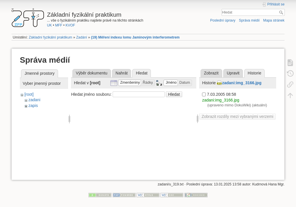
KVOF (70, 25)
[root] (29, 94)
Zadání (81, 37)
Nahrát (122, 73)
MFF (58, 25)
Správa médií (249, 20)
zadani (34, 99)
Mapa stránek (274, 20)
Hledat (282, 12)
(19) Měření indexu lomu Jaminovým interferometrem (135, 37)
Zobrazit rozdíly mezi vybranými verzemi (237, 116)
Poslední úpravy (222, 20)
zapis (33, 105)
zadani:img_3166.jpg (242, 82)
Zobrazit (211, 73)
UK (49, 25)
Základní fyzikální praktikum (50, 37)
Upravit (233, 73)
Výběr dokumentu (91, 73)
